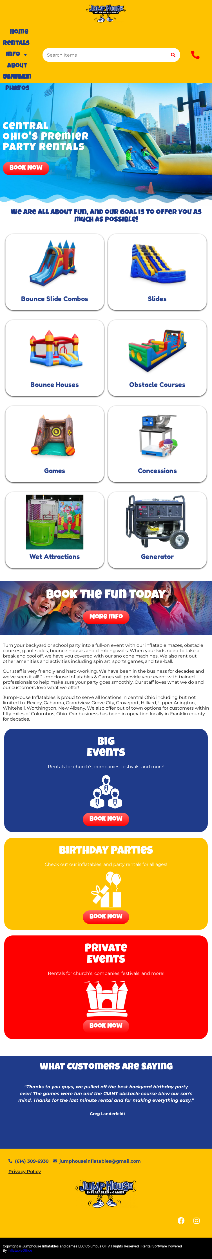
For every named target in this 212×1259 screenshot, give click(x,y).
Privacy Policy (24, 1171)
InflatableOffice (20, 1250)
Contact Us (16, 78)
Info (17, 55)
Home (19, 32)
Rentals (16, 44)
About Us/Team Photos (17, 67)
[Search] (173, 55)
